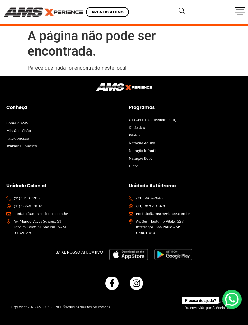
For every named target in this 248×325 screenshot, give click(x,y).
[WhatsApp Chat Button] (232, 299)
